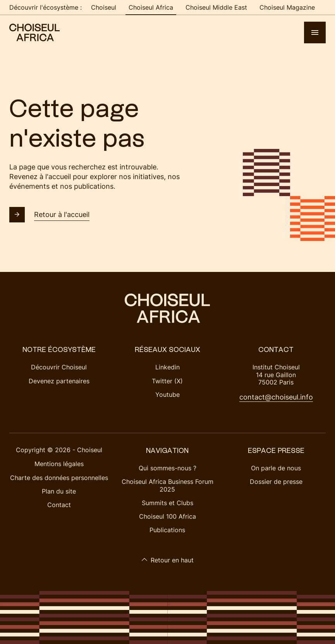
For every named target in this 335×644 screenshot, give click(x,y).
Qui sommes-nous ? (167, 468)
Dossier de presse (276, 481)
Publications (167, 530)
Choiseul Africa (151, 7)
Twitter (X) (167, 381)
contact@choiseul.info (276, 397)
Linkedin (167, 367)
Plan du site (59, 491)
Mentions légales (59, 464)
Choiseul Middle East (216, 7)
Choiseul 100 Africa (167, 516)
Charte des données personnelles (59, 478)
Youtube (167, 394)
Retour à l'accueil (49, 214)
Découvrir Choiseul (59, 367)
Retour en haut (167, 559)
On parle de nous (276, 468)
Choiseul (103, 7)
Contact (59, 505)
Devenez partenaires (59, 381)
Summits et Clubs (167, 503)
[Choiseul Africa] (34, 32)
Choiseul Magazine (287, 7)
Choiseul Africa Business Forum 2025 (167, 485)
